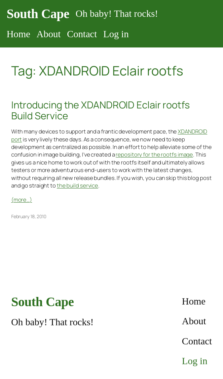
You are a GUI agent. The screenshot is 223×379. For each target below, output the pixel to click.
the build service (77, 185)
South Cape (38, 14)
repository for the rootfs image (154, 154)
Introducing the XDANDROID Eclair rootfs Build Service (100, 110)
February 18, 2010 (28, 216)
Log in (116, 34)
